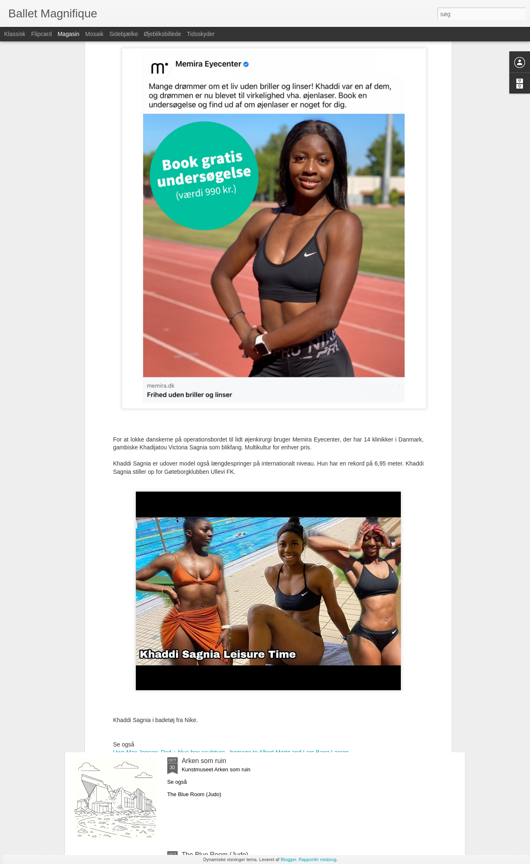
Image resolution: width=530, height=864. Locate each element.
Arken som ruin (204, 760)
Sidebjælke (123, 34)
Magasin (69, 34)
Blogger (288, 859)
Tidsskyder (200, 34)
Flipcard (41, 34)
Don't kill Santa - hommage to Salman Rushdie (250, 666)
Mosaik (94, 34)
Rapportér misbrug (317, 859)
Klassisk (14, 34)
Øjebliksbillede (162, 34)
